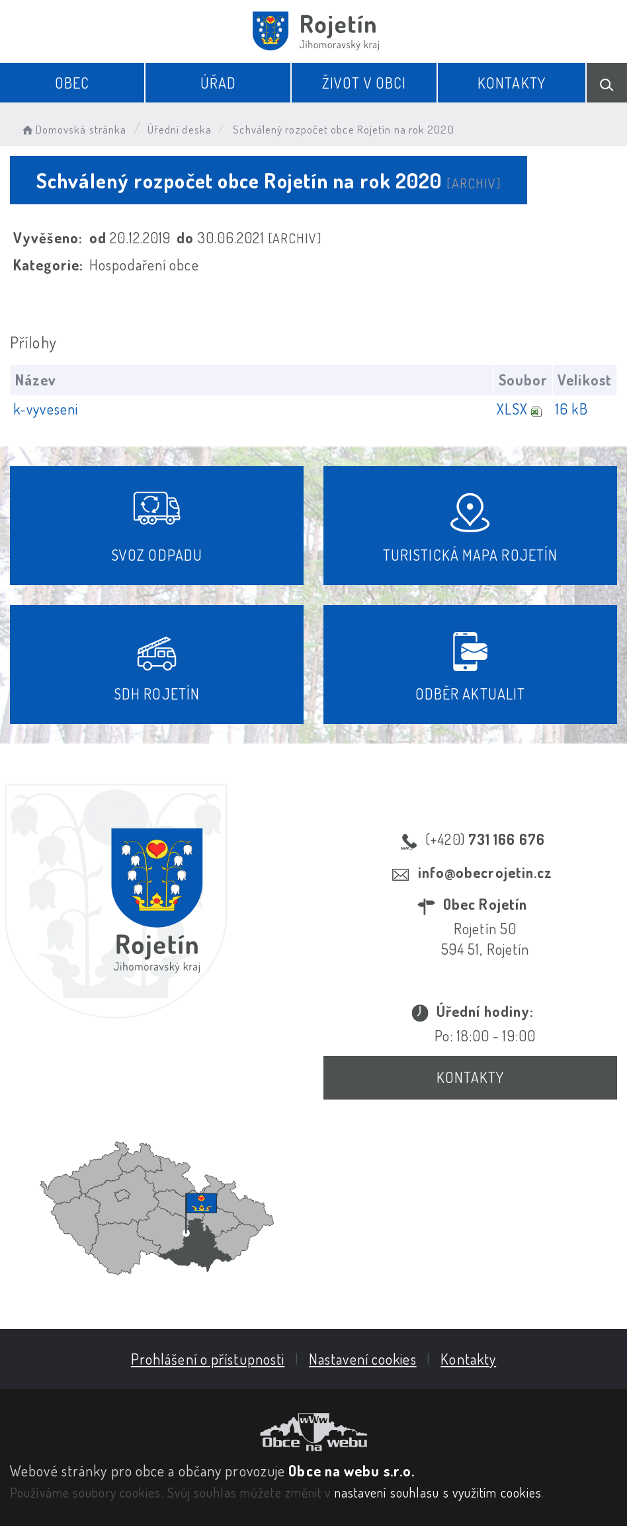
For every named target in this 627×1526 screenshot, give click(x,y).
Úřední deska (179, 129)
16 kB (572, 408)
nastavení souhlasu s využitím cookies (438, 1492)
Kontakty (512, 82)
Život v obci (364, 82)
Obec (72, 82)
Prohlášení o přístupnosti (208, 1358)
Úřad (218, 82)
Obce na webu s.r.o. (351, 1470)
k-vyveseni (45, 408)
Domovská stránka (73, 129)
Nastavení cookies (363, 1358)
